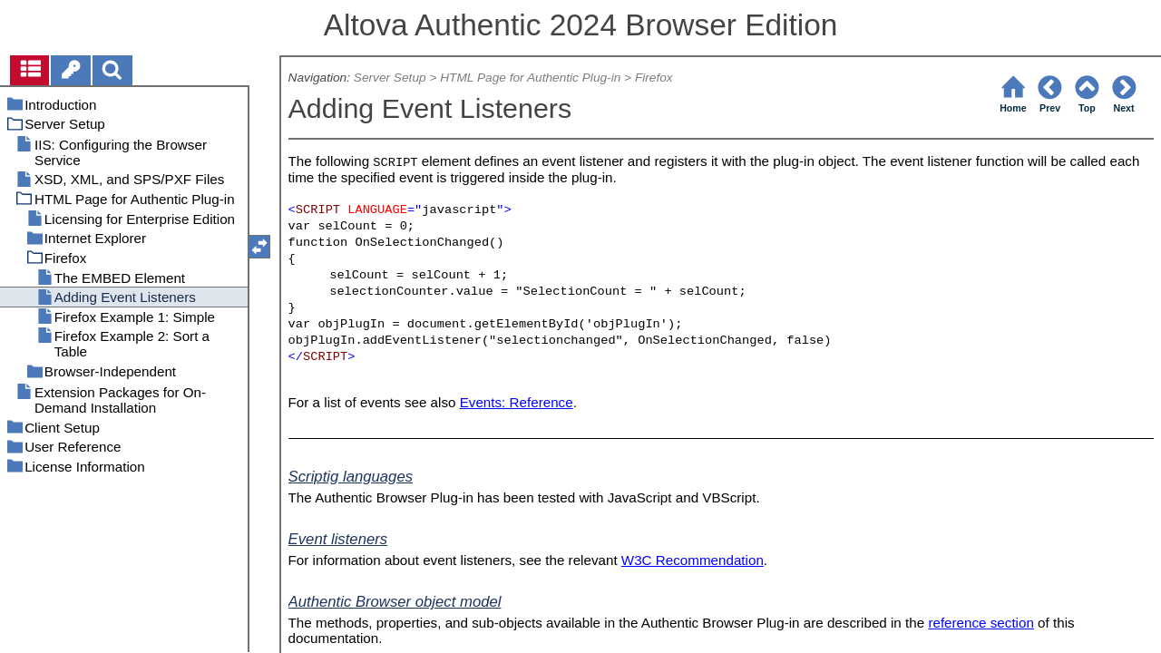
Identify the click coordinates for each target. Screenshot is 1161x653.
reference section (981, 622)
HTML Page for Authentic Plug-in (530, 77)
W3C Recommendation (692, 560)
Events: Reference (516, 402)
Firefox (654, 77)
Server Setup (390, 77)
